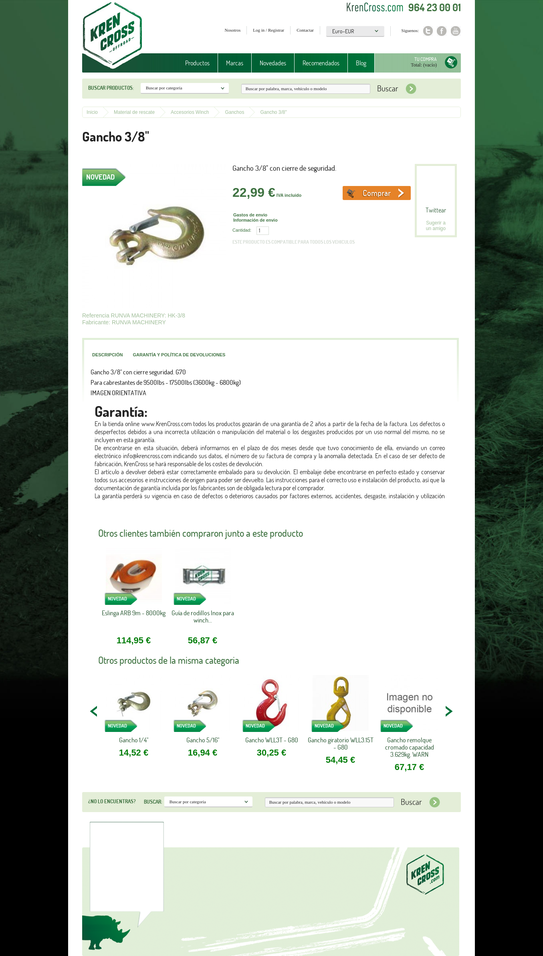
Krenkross (112, 36)
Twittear (436, 210)
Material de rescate (134, 112)
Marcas (234, 63)
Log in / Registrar (268, 30)
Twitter (428, 31)
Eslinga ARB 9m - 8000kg (134, 613)
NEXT (449, 711)
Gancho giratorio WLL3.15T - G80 (340, 743)
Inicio (92, 112)
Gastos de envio (250, 214)
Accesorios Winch (190, 112)
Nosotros (233, 30)
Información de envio (255, 220)
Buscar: (153, 801)
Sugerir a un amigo (436, 225)
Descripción (107, 354)
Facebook (442, 31)
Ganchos (234, 112)
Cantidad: (241, 230)
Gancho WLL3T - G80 (271, 740)
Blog (361, 63)
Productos (197, 63)
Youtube (456, 31)
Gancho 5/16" (202, 740)
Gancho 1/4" (133, 740)
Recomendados (321, 63)
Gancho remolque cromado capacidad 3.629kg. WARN (409, 747)
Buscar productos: (111, 88)
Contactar (305, 30)
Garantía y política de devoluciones (179, 354)
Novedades (273, 63)
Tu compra (425, 59)
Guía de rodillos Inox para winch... (203, 616)
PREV (94, 711)
